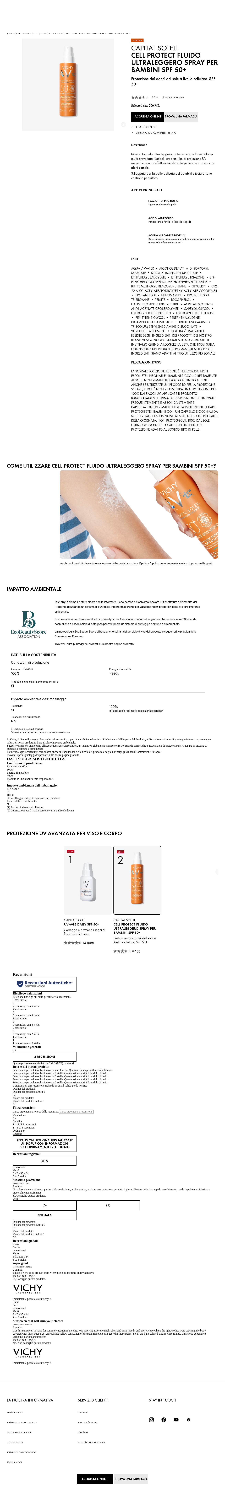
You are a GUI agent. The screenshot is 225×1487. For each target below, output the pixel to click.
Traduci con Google (24, 1272)
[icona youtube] (176, 1416)
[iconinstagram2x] (151, 1416)
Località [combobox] (17, 1119)
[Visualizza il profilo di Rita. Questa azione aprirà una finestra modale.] (44, 1158)
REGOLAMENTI (14, 1459)
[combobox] (112, 1132)
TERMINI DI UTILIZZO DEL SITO (22, 1419)
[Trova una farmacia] (188, 116)
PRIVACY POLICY (15, 1409)
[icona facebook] (163, 1416)
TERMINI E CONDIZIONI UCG (21, 1449)
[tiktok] (188, 1416)
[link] (44, 1055)
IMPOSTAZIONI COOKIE (19, 1429)
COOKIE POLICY (15, 1439)
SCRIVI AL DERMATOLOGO (91, 1439)
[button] (112, 1001)
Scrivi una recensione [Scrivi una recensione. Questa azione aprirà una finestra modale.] (173, 97)
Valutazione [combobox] (19, 1113)
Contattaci (83, 1409)
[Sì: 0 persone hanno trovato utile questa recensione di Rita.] (44, 1202)
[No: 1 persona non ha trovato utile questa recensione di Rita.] (108, 1202)
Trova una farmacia (87, 1419)
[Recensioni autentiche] (44, 982)
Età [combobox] (15, 1116)
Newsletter (83, 1429)
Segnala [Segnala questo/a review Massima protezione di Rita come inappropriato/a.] (44, 1212)
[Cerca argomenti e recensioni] (76, 1110)
